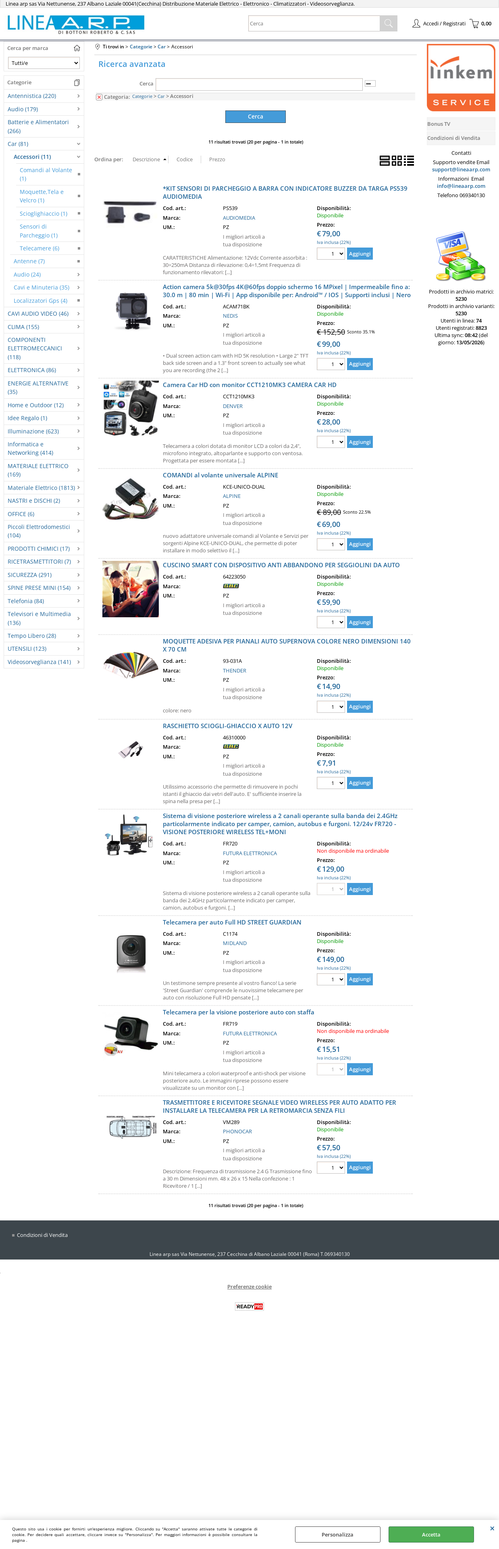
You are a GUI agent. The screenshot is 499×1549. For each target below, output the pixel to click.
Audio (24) (27, 274)
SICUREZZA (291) (30, 575)
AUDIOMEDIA (239, 217)
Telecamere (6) (39, 248)
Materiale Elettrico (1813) (41, 487)
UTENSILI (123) (27, 648)
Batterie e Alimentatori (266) (38, 126)
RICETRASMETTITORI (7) (39, 561)
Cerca (146, 83)
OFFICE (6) (21, 514)
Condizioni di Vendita (42, 1234)
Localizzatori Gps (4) (40, 300)
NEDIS (230, 315)
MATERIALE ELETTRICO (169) (38, 470)
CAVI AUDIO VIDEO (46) (38, 313)
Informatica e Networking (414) (30, 448)
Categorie (142, 96)
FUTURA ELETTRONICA (250, 852)
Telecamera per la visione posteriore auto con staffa (238, 1012)
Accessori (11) (32, 156)
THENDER (234, 670)
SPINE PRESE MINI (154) (39, 587)
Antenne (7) (29, 261)
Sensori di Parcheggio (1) (39, 231)
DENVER (233, 405)
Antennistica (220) (32, 96)
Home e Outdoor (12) (36, 405)
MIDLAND (235, 942)
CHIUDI (492, 1528)
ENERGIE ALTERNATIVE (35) (38, 387)
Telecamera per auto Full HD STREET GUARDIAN (232, 922)
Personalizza (337, 1534)
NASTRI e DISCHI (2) (34, 500)
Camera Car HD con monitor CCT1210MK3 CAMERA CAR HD (250, 384)
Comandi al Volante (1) (46, 174)
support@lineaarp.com (461, 169)
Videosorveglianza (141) (39, 662)
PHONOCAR (237, 1131)
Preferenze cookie (249, 1286)
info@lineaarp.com (461, 185)
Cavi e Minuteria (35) (41, 287)
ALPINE (232, 495)
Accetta (431, 1534)
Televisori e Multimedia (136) (39, 618)
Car (161, 96)
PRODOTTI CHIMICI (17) (39, 548)
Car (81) (18, 144)
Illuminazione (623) (33, 431)
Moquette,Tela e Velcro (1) (42, 196)
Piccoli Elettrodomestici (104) (39, 531)
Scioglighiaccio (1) (43, 213)
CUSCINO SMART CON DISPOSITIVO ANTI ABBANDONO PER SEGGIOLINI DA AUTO (281, 564)
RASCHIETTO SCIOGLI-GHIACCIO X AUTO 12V (227, 725)
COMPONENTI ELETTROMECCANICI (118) (35, 348)
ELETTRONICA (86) (32, 370)
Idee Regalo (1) (27, 418)
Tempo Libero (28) (32, 635)
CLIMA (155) (23, 327)
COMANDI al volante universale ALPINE (220, 475)
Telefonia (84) (26, 601)
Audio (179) (23, 109)
